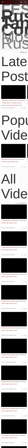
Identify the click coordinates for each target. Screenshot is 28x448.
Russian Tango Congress (13, 105)
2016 (26, 52)
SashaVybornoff (12, 308)
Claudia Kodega (15, 301)
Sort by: (21, 203)
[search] (25, 2)
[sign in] (21, 2)
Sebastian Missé (6, 102)
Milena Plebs (5, 159)
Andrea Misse (5, 100)
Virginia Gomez (16, 102)
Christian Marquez (13, 100)
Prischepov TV (12, 107)
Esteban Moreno (6, 301)
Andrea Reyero (21, 100)
